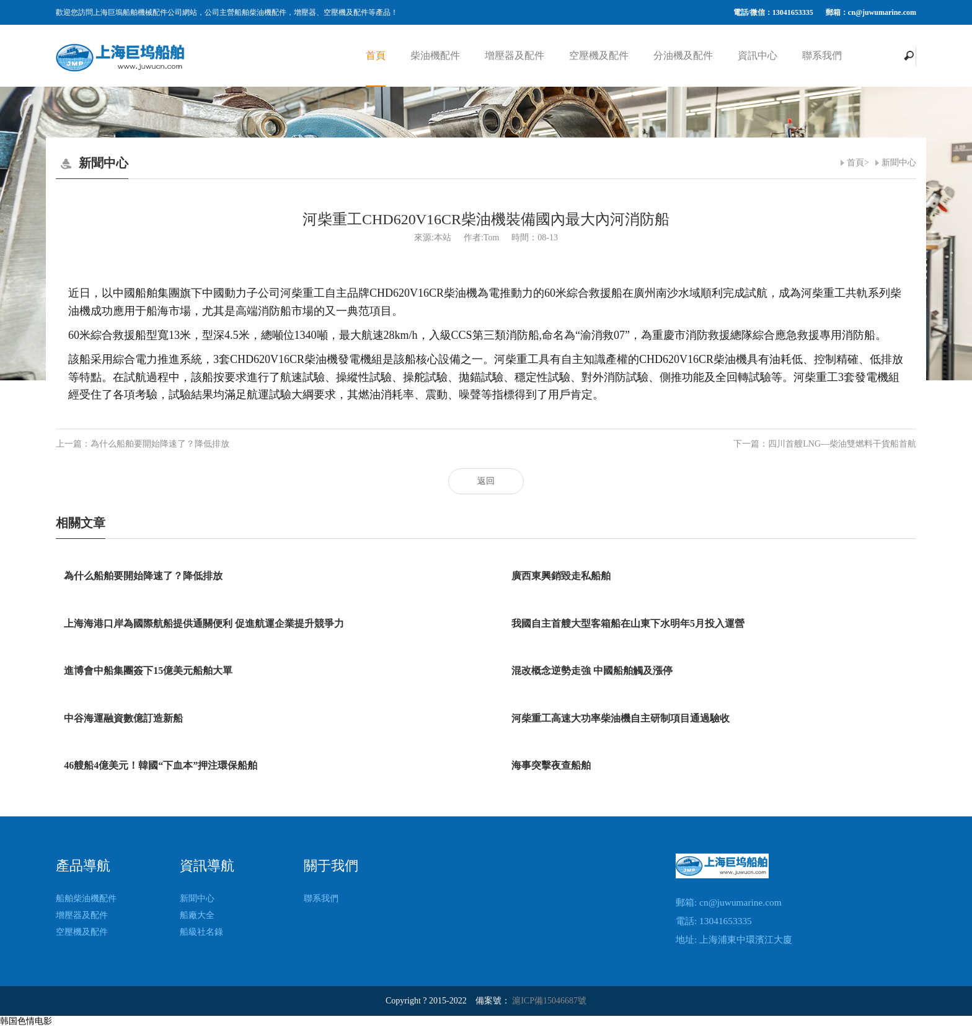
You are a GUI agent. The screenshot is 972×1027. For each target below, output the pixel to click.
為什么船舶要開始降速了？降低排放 (160, 443)
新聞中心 (898, 162)
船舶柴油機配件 (86, 898)
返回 (486, 481)
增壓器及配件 (514, 55)
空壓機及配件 (599, 55)
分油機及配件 (683, 55)
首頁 (376, 55)
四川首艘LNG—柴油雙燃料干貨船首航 (842, 443)
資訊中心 (757, 55)
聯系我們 (822, 55)
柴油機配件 (435, 55)
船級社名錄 (201, 932)
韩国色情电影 (26, 1021)
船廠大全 (197, 915)
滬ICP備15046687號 (549, 1000)
